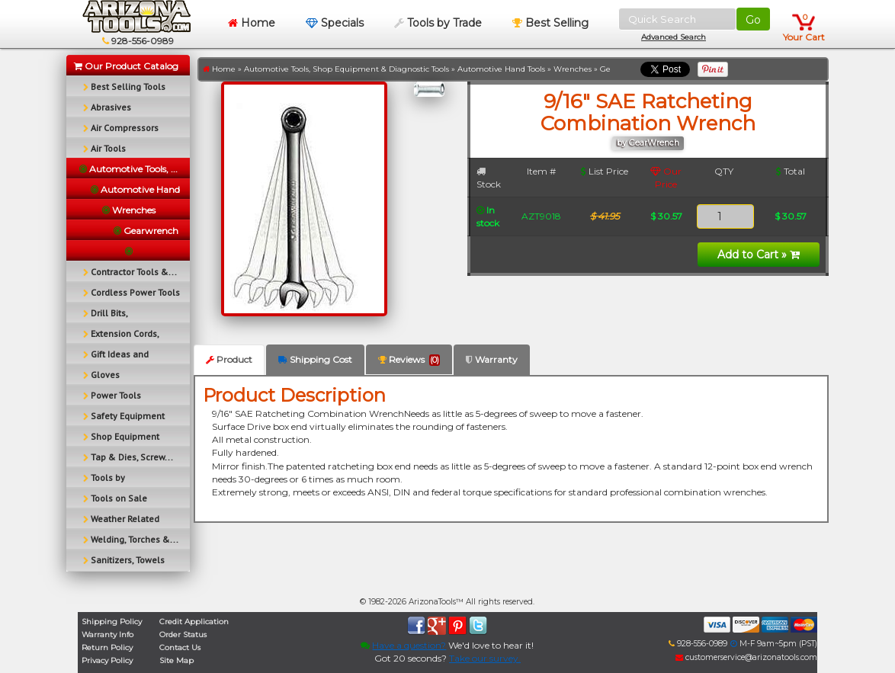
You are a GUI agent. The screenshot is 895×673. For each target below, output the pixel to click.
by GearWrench (648, 143)
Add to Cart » (758, 254)
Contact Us (179, 647)
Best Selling (550, 23)
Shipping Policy (112, 622)
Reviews (409, 360)
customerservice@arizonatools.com (746, 657)
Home (251, 23)
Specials (335, 23)
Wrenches (572, 69)
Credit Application (194, 622)
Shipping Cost (315, 359)
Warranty (492, 359)
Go (753, 20)
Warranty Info (107, 634)
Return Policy (107, 647)
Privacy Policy (107, 660)
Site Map (176, 660)
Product (229, 359)
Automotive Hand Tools (501, 69)
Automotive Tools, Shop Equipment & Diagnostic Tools (346, 69)
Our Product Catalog (126, 66)
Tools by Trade (438, 23)
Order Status (183, 634)
